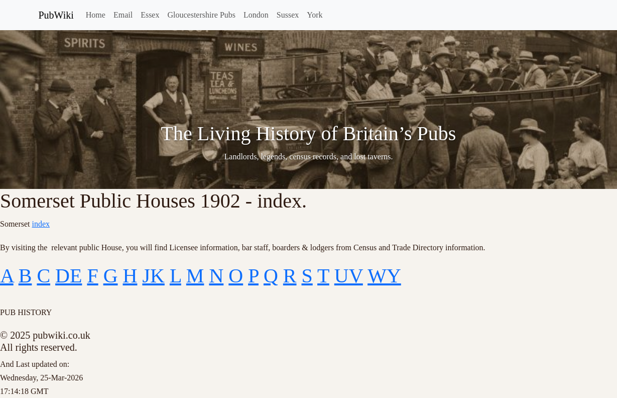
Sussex (288, 15)
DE (68, 275)
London (256, 15)
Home (95, 15)
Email (123, 15)
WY (384, 275)
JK (153, 275)
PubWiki (56, 15)
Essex (150, 15)
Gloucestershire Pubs (201, 15)
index (41, 224)
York (314, 15)
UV (348, 275)
